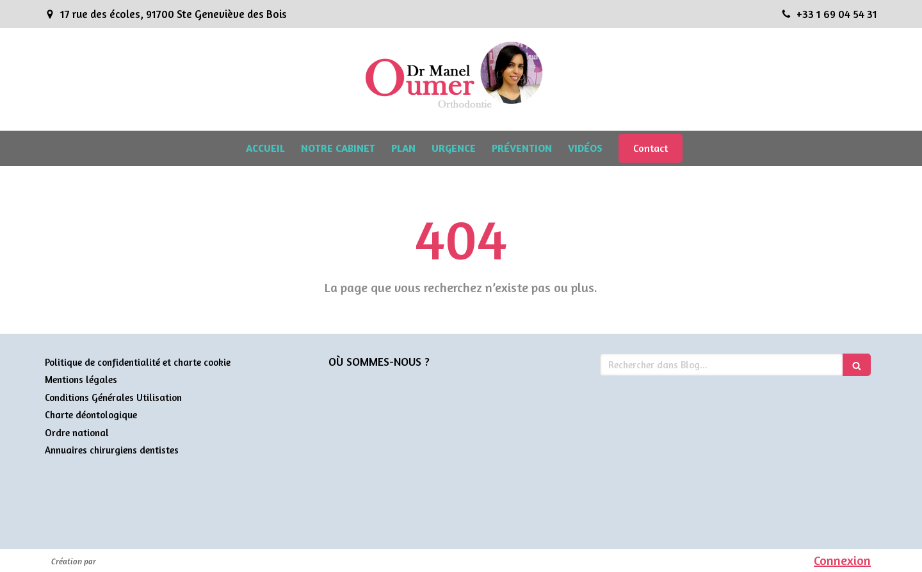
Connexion (842, 560)
